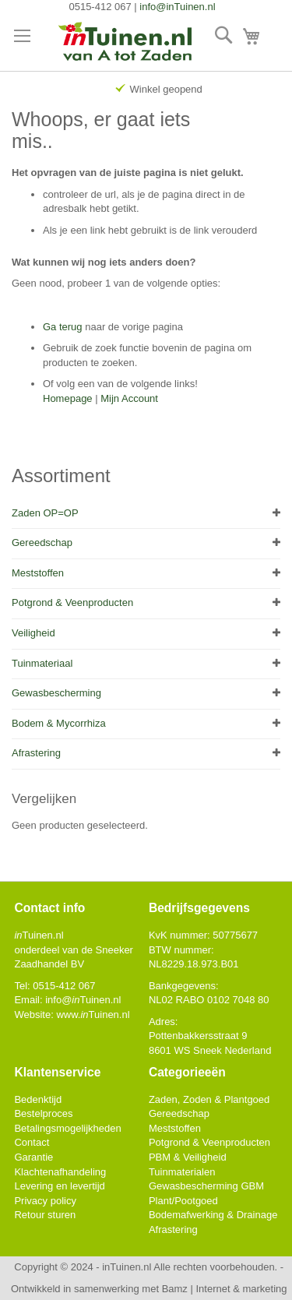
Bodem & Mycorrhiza (59, 723)
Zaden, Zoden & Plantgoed (209, 1099)
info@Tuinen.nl (83, 1000)
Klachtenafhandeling (60, 1172)
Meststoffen (38, 573)
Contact (31, 1142)
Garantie (33, 1157)
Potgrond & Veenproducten (72, 602)
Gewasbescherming (56, 693)
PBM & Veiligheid (188, 1157)
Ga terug (63, 327)
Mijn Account (129, 398)
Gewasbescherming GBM (206, 1186)
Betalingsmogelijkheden (67, 1128)
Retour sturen (45, 1215)
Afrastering (36, 753)
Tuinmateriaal (42, 663)
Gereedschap (42, 542)
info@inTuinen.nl (177, 6)
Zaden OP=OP (45, 513)
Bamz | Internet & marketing (224, 1289)
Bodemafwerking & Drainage (213, 1215)
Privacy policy (45, 1201)
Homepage (68, 398)
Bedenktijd (38, 1099)
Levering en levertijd (59, 1186)
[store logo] (125, 43)
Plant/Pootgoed (183, 1201)
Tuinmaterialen (182, 1172)
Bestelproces (43, 1113)
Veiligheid (33, 633)
